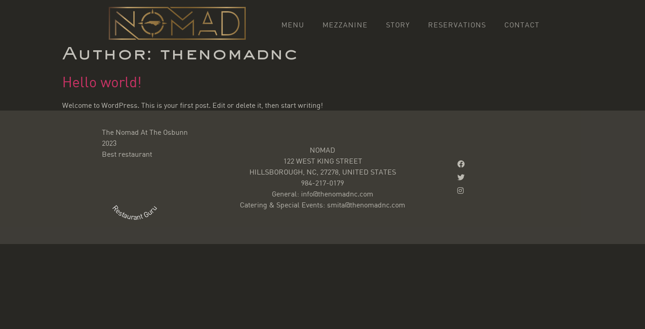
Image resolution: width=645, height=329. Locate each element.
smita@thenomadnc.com (366, 204)
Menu (292, 24)
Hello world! (102, 81)
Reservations (457, 24)
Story (398, 24)
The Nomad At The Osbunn (145, 132)
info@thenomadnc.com (337, 193)
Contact (521, 24)
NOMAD (322, 149)
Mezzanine (345, 24)
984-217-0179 (322, 182)
